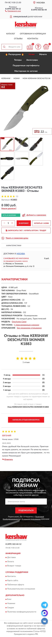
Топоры (18, 60)
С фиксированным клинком (26, 325)
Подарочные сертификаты (26, 66)
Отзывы (18, 39)
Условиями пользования (31, 519)
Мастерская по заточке (26, 71)
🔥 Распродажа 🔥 (14, 54)
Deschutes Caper (19, 322)
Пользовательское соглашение (21, 589)
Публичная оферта (15, 585)
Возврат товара (14, 566)
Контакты (32, 39)
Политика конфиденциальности (21, 612)
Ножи (32, 54)
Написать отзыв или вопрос (26, 420)
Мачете (43, 54)
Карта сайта (12, 580)
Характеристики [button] (13, 245)
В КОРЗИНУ (24, 223)
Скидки (10, 608)
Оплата (10, 562)
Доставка (11, 558)
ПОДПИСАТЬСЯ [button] (26, 511)
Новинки (11, 604)
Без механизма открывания (29, 328)
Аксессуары (32, 60)
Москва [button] (21, 254)
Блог (9, 599)
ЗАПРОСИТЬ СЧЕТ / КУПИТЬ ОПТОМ (26, 230)
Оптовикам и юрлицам (33, 34)
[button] (13, 11)
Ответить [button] (7, 459)
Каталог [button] (10, 34)
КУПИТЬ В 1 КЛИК (41, 223)
